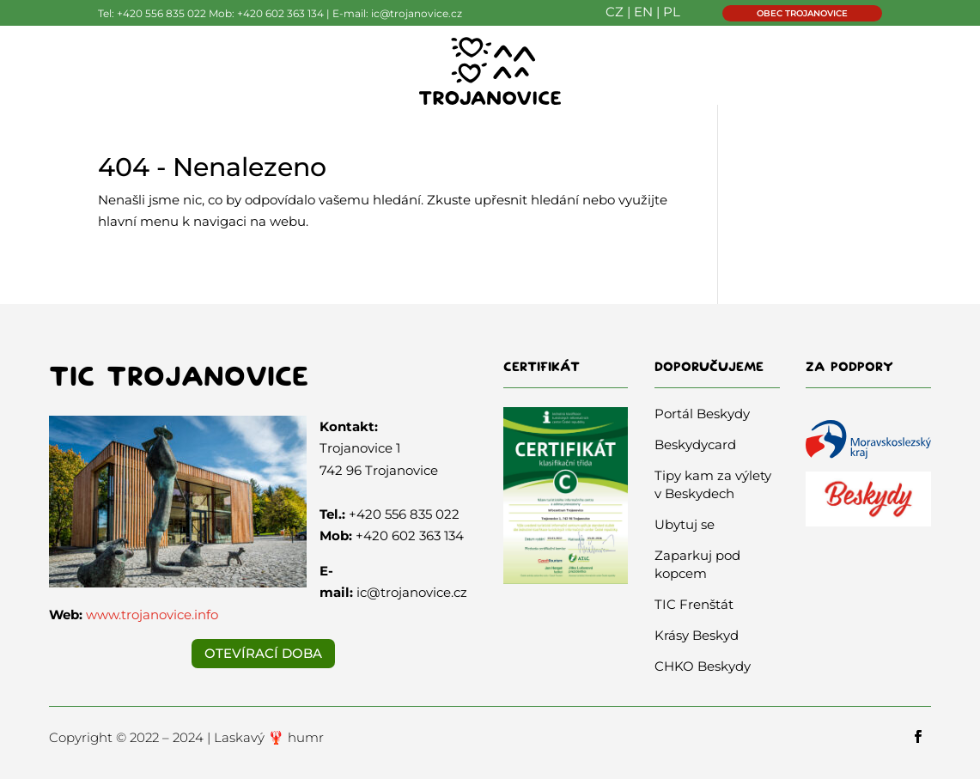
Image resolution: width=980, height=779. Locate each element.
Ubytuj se (684, 524)
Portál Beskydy (702, 413)
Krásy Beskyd (696, 635)
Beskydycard (695, 444)
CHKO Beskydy (702, 666)
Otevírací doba (263, 653)
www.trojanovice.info (152, 614)
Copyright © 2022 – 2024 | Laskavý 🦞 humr (186, 737)
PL (671, 11)
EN (643, 11)
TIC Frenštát (693, 604)
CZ (615, 11)
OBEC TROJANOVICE (802, 13)
